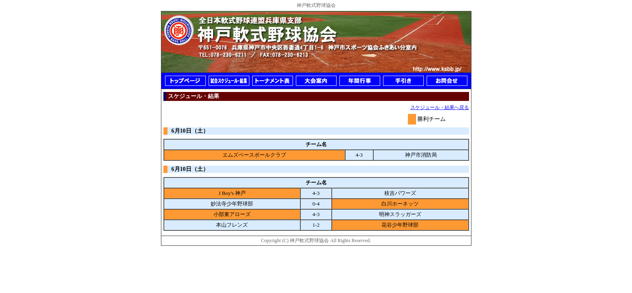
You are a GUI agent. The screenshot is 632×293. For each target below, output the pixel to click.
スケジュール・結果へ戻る (439, 107)
